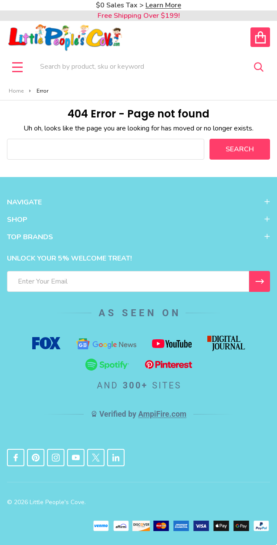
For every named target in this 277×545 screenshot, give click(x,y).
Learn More (163, 5)
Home (16, 90)
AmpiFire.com (162, 414)
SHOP (138, 219)
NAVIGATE (138, 202)
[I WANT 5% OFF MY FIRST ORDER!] (259, 281)
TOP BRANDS (138, 237)
